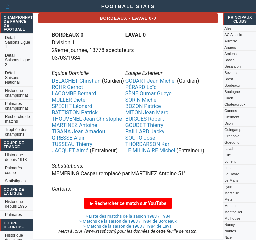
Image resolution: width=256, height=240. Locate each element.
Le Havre (231, 174)
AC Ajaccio (233, 35)
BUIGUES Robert (144, 119)
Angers (230, 47)
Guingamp (232, 130)
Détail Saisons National (12, 78)
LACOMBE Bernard (74, 93)
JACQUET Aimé (70, 150)
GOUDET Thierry (144, 125)
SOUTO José (140, 138)
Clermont (231, 117)
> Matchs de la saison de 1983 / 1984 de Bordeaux (128, 221)
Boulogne (232, 92)
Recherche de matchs (17, 119)
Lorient (230, 161)
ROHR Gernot (67, 87)
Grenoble (231, 136)
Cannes (230, 111)
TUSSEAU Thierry (72, 144)
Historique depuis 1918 (16, 157)
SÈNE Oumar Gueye (148, 93)
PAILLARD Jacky (145, 131)
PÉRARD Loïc (141, 87)
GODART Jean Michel (150, 81)
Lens (228, 168)
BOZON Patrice (143, 106)
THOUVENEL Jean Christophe (87, 119)
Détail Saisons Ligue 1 (17, 42)
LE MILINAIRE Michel (150, 150)
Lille (227, 155)
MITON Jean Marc (146, 112)
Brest (228, 79)
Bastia (229, 60)
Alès (227, 28)
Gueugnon (232, 142)
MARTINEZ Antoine (74, 125)
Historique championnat (16, 93)
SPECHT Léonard (72, 106)
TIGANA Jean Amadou (78, 131)
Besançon (232, 66)
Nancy (229, 225)
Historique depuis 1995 (16, 204)
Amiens (230, 54)
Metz (228, 199)
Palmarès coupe (13, 170)
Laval (228, 149)
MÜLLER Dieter (69, 100)
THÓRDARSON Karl (148, 144)
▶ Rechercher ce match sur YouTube (128, 203)
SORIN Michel (141, 100)
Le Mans (231, 180)
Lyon (228, 187)
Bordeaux (232, 85)
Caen (228, 98)
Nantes (230, 231)
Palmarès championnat (16, 106)
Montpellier (233, 212)
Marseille (231, 193)
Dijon (228, 123)
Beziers (230, 73)
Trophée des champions (16, 132)
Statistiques (15, 181)
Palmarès (13, 214)
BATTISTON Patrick (75, 112)
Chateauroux (234, 104)
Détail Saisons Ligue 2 (17, 60)
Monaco (230, 206)
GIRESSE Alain (69, 138)
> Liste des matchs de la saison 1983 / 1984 (128, 216)
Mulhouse (232, 218)
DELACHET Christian (76, 81)
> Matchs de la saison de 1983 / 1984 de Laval (128, 226)
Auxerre (230, 41)
